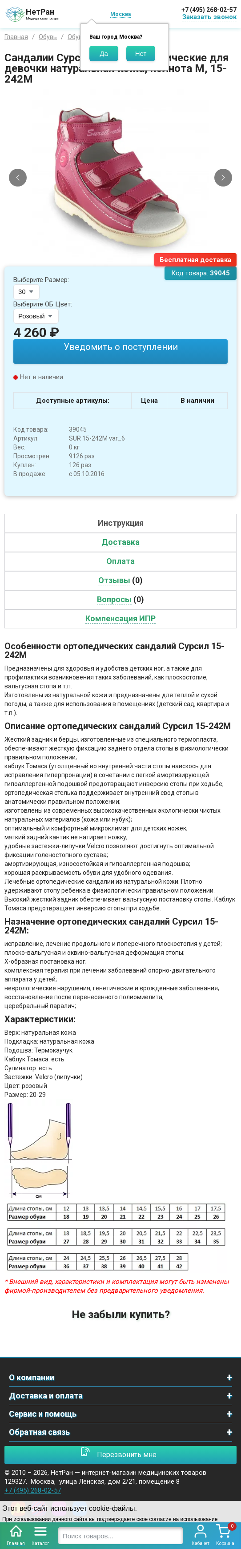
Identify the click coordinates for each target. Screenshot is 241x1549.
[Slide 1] (117, 260)
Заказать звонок (209, 17)
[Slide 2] (124, 260)
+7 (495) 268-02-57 (209, 10)
